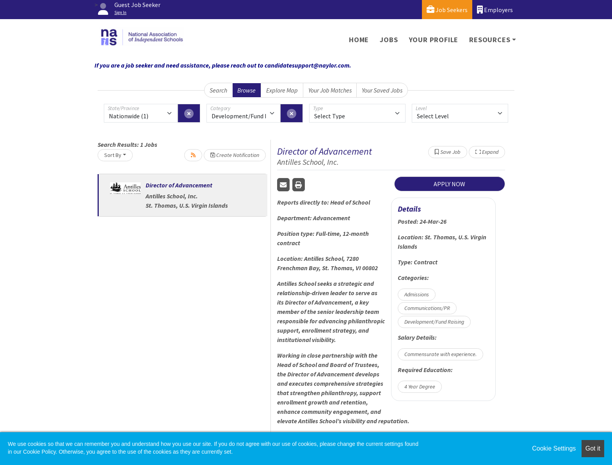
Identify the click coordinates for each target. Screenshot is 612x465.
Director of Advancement (179, 185)
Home (359, 39)
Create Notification (234, 155)
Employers (495, 9)
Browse (246, 90)
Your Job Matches (330, 90)
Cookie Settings (554, 448)
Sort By (112, 155)
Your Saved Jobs (382, 90)
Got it (592, 448)
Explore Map (282, 90)
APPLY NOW (449, 184)
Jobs (389, 39)
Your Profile (434, 39)
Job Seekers (447, 9)
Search (218, 90)
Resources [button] (489, 39)
